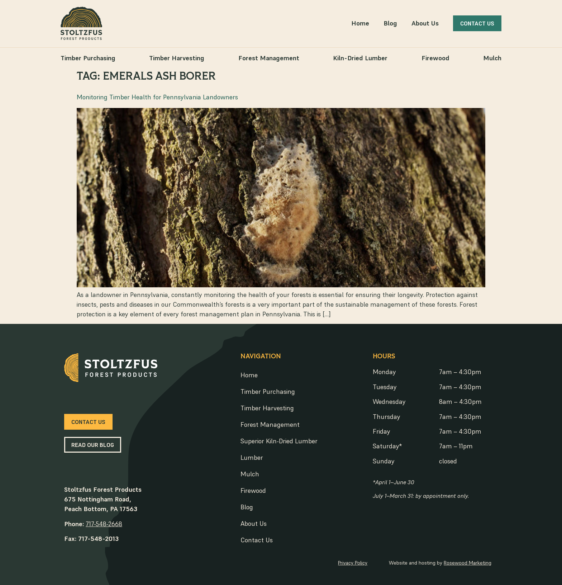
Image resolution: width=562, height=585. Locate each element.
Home (360, 23)
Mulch (492, 58)
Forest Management (268, 58)
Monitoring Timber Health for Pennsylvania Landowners (157, 97)
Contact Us (256, 540)
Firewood (435, 58)
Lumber (251, 457)
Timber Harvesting (176, 58)
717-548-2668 (104, 524)
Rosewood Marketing (467, 563)
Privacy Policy (352, 563)
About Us (425, 23)
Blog (390, 23)
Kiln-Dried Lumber (360, 58)
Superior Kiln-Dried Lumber (279, 441)
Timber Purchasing (88, 58)
